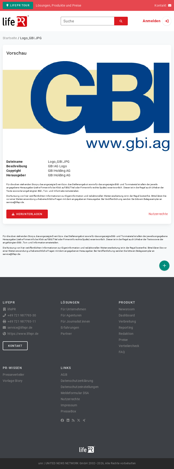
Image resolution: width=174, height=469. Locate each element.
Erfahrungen (70, 327)
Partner (66, 333)
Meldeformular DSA (75, 393)
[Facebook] (62, 420)
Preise (123, 340)
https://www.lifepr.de (22, 333)
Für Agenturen (71, 315)
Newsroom (127, 309)
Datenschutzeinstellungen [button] (80, 387)
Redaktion (126, 333)
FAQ (122, 352)
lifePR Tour (17, 5)
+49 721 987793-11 (21, 321)
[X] (78, 420)
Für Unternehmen (73, 309)
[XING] (84, 420)
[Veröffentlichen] (164, 266)
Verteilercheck (129, 346)
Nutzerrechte (158, 214)
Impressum (69, 405)
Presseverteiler (13, 374)
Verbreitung (127, 321)
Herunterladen (27, 214)
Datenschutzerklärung (77, 381)
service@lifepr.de (15, 202)
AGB (64, 374)
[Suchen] (121, 21)
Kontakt (15, 345)
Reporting (126, 327)
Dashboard (127, 315)
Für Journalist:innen (75, 321)
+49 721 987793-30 (21, 315)
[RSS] (73, 420)
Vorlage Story (12, 381)
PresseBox (68, 411)
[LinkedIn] (68, 420)
